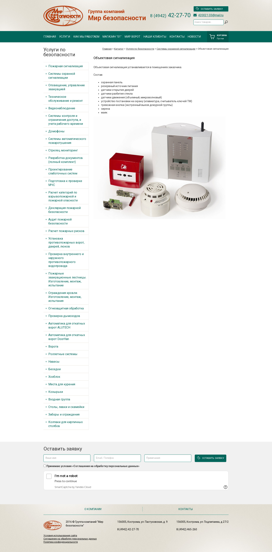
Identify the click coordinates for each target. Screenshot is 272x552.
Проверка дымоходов (64, 316)
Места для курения (61, 384)
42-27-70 (170, 15)
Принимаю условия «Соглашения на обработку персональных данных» (92, 466)
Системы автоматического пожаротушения (67, 141)
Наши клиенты (155, 36)
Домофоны (56, 131)
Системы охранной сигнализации (176, 48)
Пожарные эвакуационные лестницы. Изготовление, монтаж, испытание (67, 279)
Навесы (54, 361)
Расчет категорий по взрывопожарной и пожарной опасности (63, 196)
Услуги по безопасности (140, 48)
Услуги (64, 36)
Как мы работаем (86, 36)
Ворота (53, 346)
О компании (92, 509)
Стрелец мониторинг (63, 150)
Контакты (177, 36)
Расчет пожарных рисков (66, 231)
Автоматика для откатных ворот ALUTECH (66, 325)
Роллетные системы (62, 354)
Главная (49, 36)
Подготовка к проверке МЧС (65, 183)
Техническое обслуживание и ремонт (65, 99)
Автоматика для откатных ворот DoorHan (66, 337)
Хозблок (54, 377)
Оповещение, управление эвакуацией (66, 87)
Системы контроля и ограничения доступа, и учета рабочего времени (65, 120)
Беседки (54, 369)
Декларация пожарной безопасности (64, 210)
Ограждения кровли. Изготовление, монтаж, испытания (64, 297)
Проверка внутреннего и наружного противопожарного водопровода (66, 260)
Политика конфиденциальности (60, 542)
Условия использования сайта (60, 535)
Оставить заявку (209, 9)
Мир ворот (132, 36)
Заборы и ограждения (64, 414)
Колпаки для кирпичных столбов (65, 424)
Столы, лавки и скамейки (66, 407)
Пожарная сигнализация (65, 66)
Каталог (119, 48)
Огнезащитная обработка (66, 308)
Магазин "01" (112, 36)
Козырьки (55, 392)
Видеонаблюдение (61, 108)
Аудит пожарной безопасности (60, 221)
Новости (194, 36)
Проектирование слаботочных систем (62, 171)
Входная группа (59, 399)
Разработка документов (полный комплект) (65, 160)
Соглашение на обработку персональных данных (70, 538)
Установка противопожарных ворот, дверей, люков (66, 242)
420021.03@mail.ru (210, 15)
